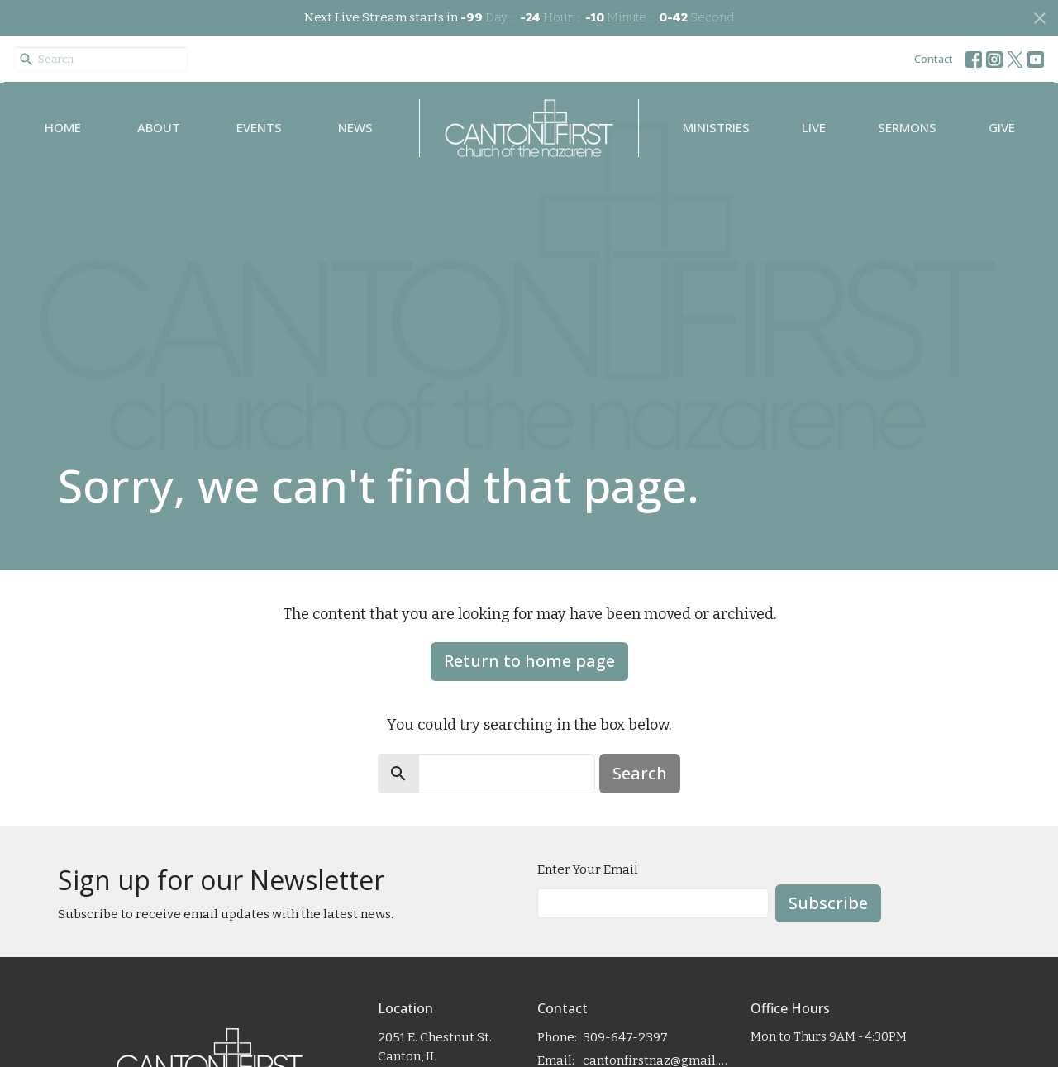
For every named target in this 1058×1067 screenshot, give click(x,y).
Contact (933, 58)
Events (259, 127)
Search (639, 773)
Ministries (716, 127)
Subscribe (828, 903)
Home (63, 127)
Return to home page (529, 661)
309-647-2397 (625, 1037)
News (355, 127)
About (158, 127)
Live (814, 127)
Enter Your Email (587, 869)
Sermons (907, 127)
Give (1002, 127)
